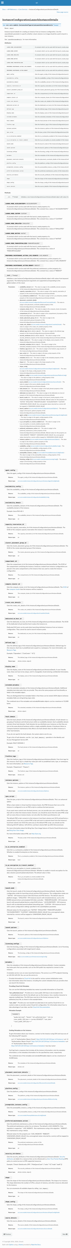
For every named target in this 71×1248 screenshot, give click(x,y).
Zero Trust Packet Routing (55, 1159)
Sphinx (11, 1244)
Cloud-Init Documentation (41, 1007)
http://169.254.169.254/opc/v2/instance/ (49, 1039)
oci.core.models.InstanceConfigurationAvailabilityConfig (33, 497)
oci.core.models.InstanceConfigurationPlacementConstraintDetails (36, 1083)
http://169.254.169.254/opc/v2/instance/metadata (27, 1046)
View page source (62, 12)
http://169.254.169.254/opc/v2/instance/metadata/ (48, 1041)
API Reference (12, 9)
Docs (4, 9)
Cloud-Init (27, 978)
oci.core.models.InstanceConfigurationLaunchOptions (33, 938)
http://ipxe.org (36, 833)
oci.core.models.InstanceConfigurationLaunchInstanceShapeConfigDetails (39, 1212)
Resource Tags (11, 650)
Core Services (23, 9)
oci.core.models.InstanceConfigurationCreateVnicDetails (33, 613)
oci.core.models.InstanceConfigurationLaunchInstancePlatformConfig (37, 1099)
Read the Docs (36, 1244)
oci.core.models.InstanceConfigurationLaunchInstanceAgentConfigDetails (38, 481)
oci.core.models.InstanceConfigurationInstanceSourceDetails (35, 1228)
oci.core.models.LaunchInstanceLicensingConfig (33, 956)
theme (21, 1244)
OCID (65, 587)
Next (65, 1234)
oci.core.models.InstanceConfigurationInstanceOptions (33, 791)
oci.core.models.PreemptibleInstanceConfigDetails (32, 1115)
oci (37, 3)
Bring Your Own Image (16, 830)
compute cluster (14, 589)
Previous (7, 1234)
